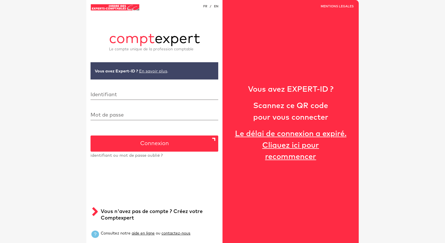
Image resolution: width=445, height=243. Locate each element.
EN (216, 6)
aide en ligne (143, 233)
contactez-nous (175, 233)
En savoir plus (153, 71)
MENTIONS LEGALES (337, 6)
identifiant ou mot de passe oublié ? (127, 156)
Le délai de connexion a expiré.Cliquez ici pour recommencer (291, 145)
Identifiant (104, 94)
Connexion (154, 143)
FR (205, 6)
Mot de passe (107, 115)
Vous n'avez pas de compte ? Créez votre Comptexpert (152, 215)
